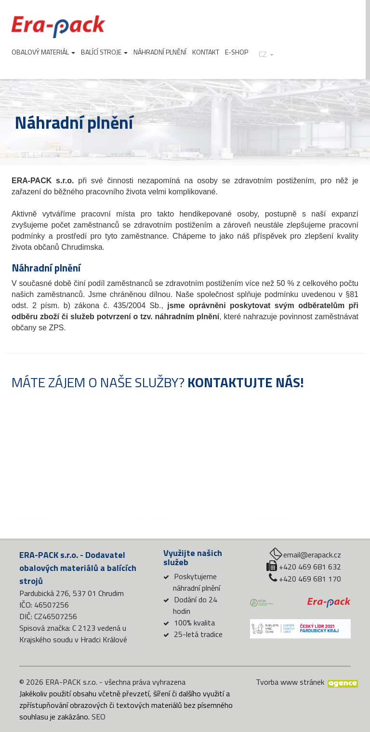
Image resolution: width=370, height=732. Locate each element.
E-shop (236, 52)
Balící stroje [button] (104, 52)
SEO (99, 716)
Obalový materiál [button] (43, 52)
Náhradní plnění (159, 52)
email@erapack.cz (312, 554)
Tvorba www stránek (290, 682)
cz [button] (266, 54)
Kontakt (205, 52)
